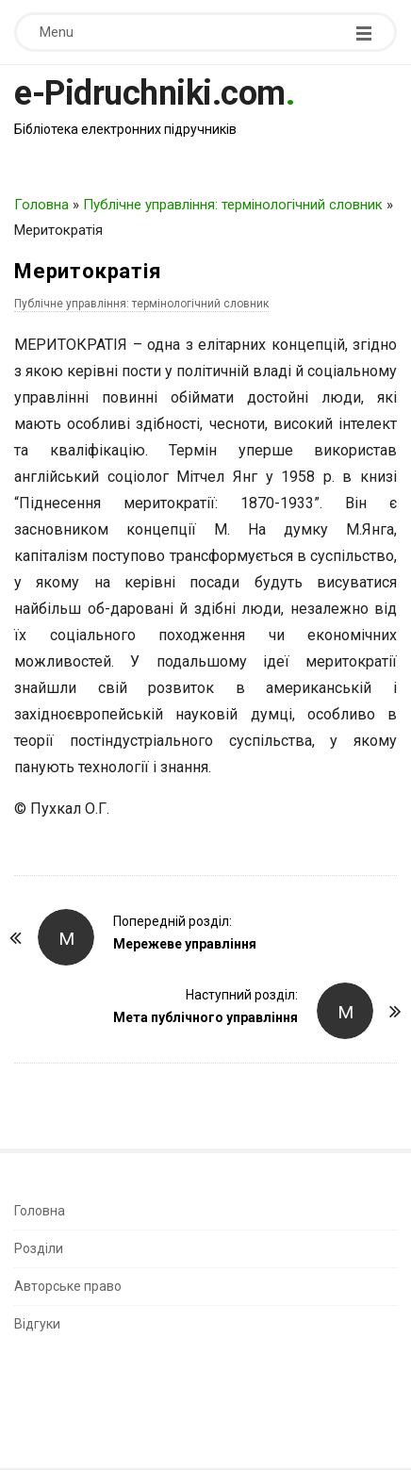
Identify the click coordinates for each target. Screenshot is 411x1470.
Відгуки (37, 1323)
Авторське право (68, 1286)
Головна (41, 204)
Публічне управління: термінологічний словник (233, 204)
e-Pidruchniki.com (150, 93)
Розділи (38, 1248)
